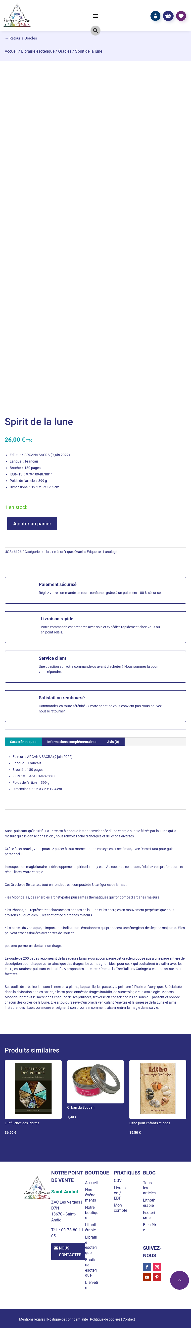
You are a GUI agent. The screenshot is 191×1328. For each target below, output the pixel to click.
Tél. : (56, 1230)
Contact (129, 1319)
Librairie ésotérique (37, 51)
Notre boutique (92, 1212)
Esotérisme (149, 1215)
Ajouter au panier (32, 524)
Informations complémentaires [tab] (71, 742)
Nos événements (91, 1195)
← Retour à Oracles (21, 38)
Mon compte (121, 1208)
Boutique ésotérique (92, 1267)
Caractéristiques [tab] (23, 742)
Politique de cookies (105, 1319)
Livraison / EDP (120, 1193)
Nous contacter (71, 1251)
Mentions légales (32, 1319)
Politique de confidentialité (67, 1319)
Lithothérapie (92, 1227)
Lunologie (110, 552)
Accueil (11, 51)
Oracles (64, 51)
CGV (118, 1180)
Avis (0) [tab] (113, 742)
